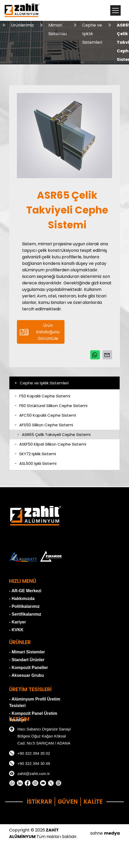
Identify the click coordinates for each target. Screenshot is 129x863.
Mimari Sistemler (58, 29)
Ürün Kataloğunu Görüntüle (40, 331)
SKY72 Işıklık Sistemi (35, 454)
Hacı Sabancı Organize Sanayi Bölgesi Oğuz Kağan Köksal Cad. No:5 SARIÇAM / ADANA (40, 735)
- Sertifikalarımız (25, 614)
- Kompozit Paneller (28, 667)
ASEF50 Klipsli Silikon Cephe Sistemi (50, 444)
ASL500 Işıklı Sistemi (35, 463)
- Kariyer (17, 622)
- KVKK (16, 630)
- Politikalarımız (24, 606)
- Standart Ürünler (26, 660)
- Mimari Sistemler (27, 652)
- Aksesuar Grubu (26, 675)
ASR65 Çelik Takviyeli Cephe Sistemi (54, 434)
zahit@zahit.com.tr (29, 773)
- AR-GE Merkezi (25, 591)
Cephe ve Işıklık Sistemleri (92, 33)
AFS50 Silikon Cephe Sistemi (44, 425)
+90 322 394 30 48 (29, 763)
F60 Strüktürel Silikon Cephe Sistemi (51, 406)
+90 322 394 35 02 (29, 753)
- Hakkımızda (22, 598)
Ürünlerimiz (22, 25)
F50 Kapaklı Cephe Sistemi (42, 396)
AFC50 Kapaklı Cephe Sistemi (45, 415)
